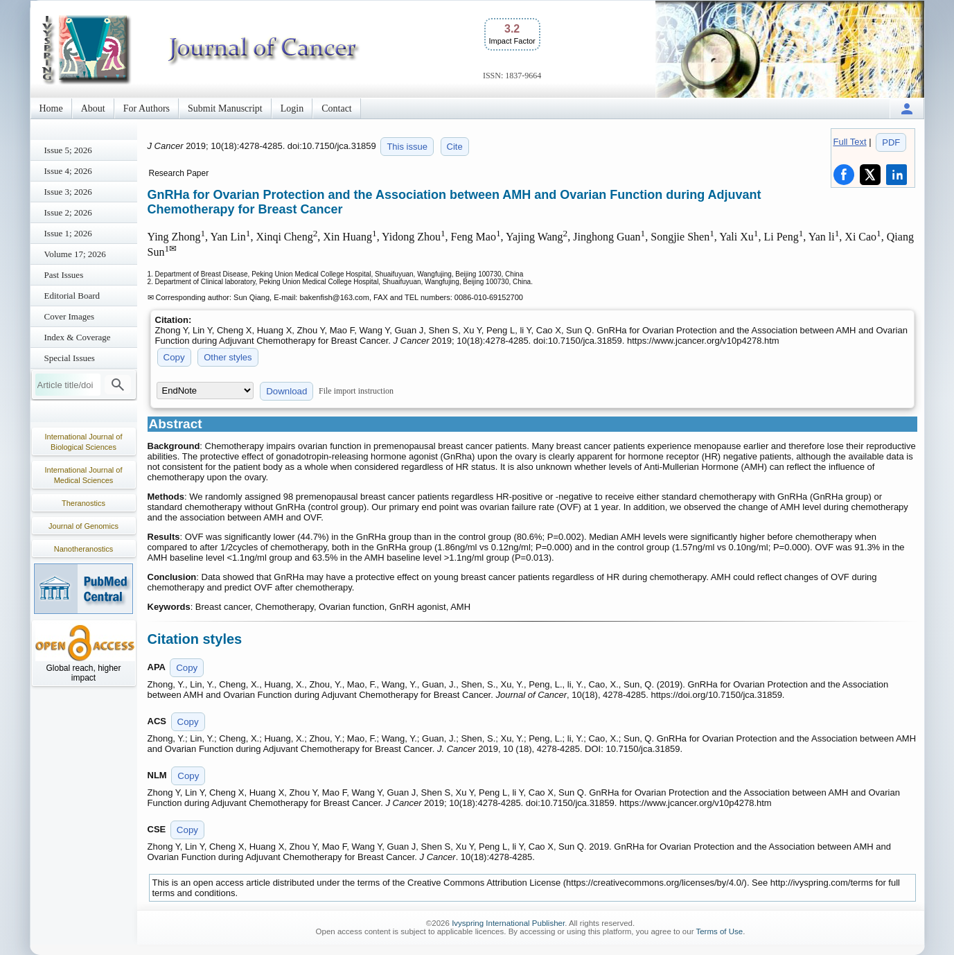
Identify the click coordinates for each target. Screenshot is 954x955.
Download (286, 391)
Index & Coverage (77, 337)
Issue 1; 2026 (68, 233)
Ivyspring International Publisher (508, 923)
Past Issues (64, 275)
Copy (174, 357)
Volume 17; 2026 (75, 254)
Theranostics (83, 503)
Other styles (227, 357)
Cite (455, 146)
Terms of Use (719, 931)
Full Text (850, 142)
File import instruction (356, 391)
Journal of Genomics (83, 526)
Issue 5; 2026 (68, 150)
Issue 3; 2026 (68, 191)
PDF (891, 142)
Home (51, 108)
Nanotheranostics (84, 549)
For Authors (146, 108)
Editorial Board (72, 295)
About (93, 108)
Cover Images (69, 316)
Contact (336, 108)
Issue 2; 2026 (68, 212)
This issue (407, 146)
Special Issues (69, 358)
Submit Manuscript (225, 108)
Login (292, 108)
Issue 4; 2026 (68, 171)
